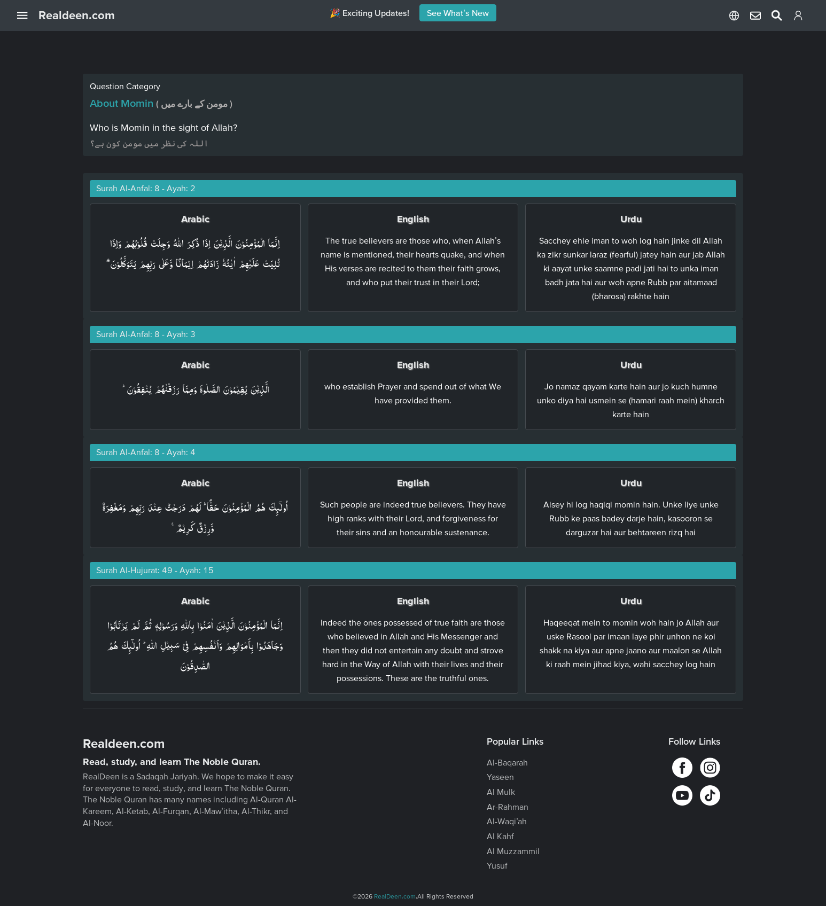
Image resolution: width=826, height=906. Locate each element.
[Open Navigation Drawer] (27, 15)
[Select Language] (734, 15)
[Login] (798, 17)
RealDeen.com (395, 896)
